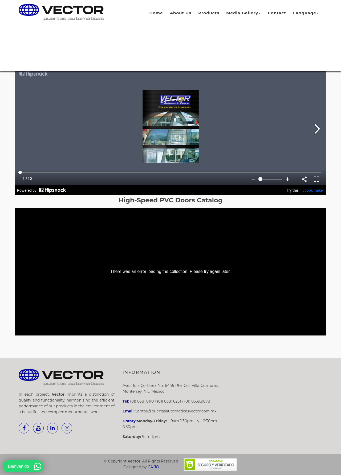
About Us (181, 12)
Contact (277, 12)
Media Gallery (243, 12)
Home (156, 12)
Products (208, 12)
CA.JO (153, 467)
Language (306, 12)
